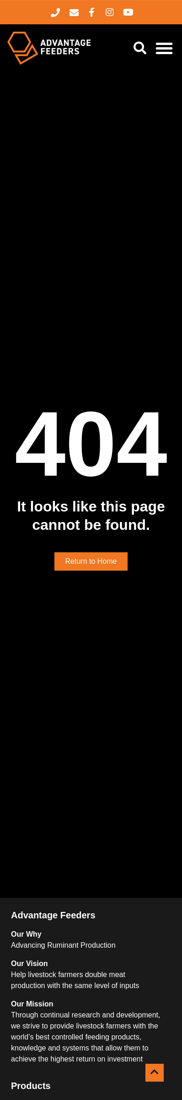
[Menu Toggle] (164, 48)
